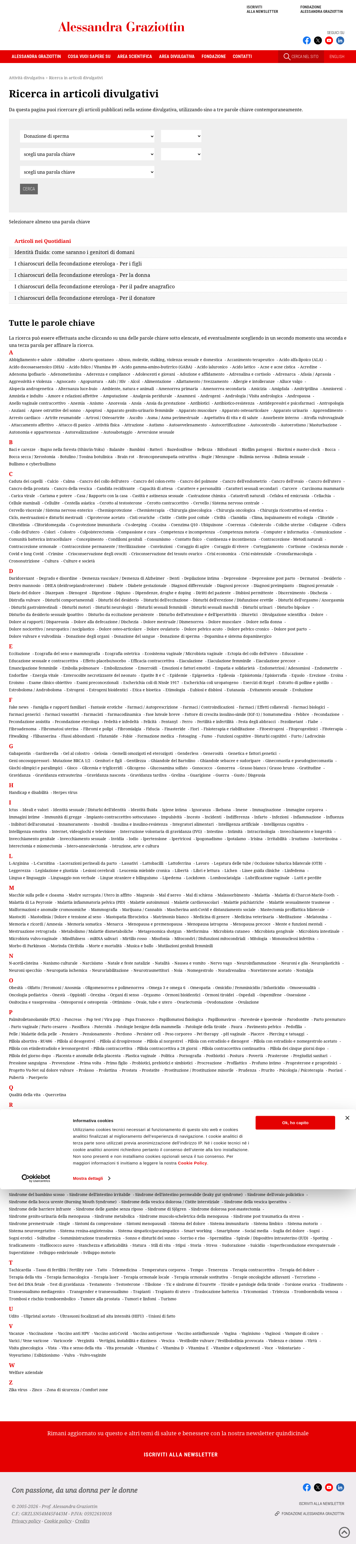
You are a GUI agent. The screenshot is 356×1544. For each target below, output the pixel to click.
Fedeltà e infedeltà (121, 721)
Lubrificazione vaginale (267, 877)
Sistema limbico (268, 1223)
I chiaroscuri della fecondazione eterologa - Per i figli (78, 263)
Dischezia (319, 592)
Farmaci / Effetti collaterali (263, 707)
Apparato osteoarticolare (245, 410)
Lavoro (202, 863)
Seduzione (58, 1172)
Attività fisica (107, 424)
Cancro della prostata (29, 488)
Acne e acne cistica (277, 366)
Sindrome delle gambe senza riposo (109, 1209)
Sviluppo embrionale (58, 1252)
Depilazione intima (201, 578)
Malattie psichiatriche (244, 902)
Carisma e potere (56, 495)
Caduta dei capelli (26, 481)
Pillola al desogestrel (76, 1041)
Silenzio (193, 1187)
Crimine (55, 553)
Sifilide (174, 1187)
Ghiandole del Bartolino (173, 760)
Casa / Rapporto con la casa (102, 495)
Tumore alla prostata (100, 1298)
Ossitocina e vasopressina (32, 1002)
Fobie (128, 736)
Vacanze (16, 1333)
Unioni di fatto (162, 1316)
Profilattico (237, 1062)
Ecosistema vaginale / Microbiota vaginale (184, 653)
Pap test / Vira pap (103, 1019)
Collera (339, 524)
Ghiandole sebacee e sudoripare (230, 760)
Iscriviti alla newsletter (262, 9)
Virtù (312, 1340)
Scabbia (16, 1165)
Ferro (187, 721)
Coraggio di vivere (231, 546)
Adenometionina (65, 374)
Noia (178, 970)
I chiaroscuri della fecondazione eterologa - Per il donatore (84, 297)
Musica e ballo (140, 945)
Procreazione (209, 1062)
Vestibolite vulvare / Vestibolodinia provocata (221, 1340)
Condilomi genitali (125, 539)
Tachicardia (20, 1269)
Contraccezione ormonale (33, 546)
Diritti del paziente (213, 592)
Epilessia (227, 675)
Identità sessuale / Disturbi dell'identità (89, 809)
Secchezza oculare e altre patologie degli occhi (259, 1165)
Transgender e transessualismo (99, 1291)
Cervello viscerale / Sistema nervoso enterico (51, 510)
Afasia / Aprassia (315, 374)
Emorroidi (147, 668)
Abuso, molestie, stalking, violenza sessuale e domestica (170, 359)
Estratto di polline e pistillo (304, 682)
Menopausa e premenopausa (155, 924)
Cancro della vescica (73, 488)
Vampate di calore (302, 1333)
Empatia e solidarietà (235, 668)
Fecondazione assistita (29, 721)
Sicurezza (154, 1187)
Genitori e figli (108, 760)
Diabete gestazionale (147, 585)
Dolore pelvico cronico (248, 629)
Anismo (96, 403)
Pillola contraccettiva (112, 1048)
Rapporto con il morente (297, 1112)
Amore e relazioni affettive (73, 395)
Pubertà (16, 1077)
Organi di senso (124, 994)
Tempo (196, 1269)
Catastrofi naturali (248, 495)
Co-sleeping (136, 524)
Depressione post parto (273, 578)
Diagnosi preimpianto (274, 585)
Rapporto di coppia (27, 1119)
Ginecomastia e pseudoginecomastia (299, 760)
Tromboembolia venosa (316, 1291)
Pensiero (70, 1033)
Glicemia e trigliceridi (102, 767)
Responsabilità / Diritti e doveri (270, 1126)
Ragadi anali (158, 1112)
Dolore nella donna (264, 621)
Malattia (262, 895)
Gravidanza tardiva (148, 775)
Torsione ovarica (300, 1284)
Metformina (197, 931)
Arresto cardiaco (24, 417)
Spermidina (221, 1238)
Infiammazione (307, 817)
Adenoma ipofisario (27, 374)
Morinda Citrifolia (67, 945)
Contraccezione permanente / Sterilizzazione (104, 546)
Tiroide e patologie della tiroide (250, 1284)
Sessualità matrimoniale (31, 1187)
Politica (167, 1055)
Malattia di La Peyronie (31, 902)
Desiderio (333, 578)
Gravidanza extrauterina (58, 775)
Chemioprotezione (115, 510)
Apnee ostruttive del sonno (55, 410)
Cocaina (159, 524)
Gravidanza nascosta (106, 775)
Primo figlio (116, 1062)
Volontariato (289, 1347)
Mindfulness (73, 938)
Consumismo (158, 539)
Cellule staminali (24, 503)
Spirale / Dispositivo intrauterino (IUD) (272, 1238)
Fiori (194, 728)
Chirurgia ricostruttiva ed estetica (291, 510)
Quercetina (55, 1094)
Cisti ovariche (142, 517)
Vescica (168, 1340)
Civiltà (220, 517)
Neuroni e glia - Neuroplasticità (310, 963)
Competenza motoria (239, 532)
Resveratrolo (316, 1126)
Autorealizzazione (82, 432)
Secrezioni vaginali (26, 1172)
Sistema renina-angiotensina (86, 1230)
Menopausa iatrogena (207, 924)
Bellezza (204, 449)
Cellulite (52, 503)
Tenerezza (218, 1269)
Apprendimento (328, 410)
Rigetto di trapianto (263, 1133)
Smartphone (228, 1230)
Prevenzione (63, 1062)
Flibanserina (44, 736)
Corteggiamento (268, 546)
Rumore (142, 1141)
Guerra (222, 775)
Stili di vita (161, 1245)
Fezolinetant (291, 721)
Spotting (320, 1238)
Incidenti (213, 817)
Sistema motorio (303, 1223)
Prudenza (247, 1070)
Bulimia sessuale (290, 456)
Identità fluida (144, 809)
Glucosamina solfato (168, 767)
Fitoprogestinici (303, 728)
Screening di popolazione (106, 1165)
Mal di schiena (199, 895)
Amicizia (259, 388)
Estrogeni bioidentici (108, 689)
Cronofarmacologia (295, 553)
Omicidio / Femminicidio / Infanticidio (250, 987)
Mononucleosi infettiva (293, 938)
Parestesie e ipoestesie (261, 1019)
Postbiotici (215, 1055)
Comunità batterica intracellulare (40, 539)
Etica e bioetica (146, 689)
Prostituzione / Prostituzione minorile (199, 1070)
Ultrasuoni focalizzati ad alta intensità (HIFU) (102, 1316)
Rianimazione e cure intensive (68, 1133)
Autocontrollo (263, 424)
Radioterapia (98, 1112)
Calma (69, 481)
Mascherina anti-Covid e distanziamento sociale (211, 909)
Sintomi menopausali (146, 1223)
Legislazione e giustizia (56, 870)
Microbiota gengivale (274, 931)
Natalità (162, 963)
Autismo (156, 424)
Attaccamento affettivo (32, 424)
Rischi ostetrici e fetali (306, 1133)
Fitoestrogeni (271, 728)
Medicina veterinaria (254, 916)
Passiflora (81, 1026)
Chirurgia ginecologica (190, 510)
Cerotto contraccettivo (168, 503)
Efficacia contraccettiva (152, 660)
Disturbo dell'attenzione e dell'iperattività (198, 614)
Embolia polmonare (80, 668)
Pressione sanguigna (28, 1062)
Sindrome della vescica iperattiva (255, 1201)
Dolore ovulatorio (163, 629)
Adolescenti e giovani (155, 374)
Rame (180, 1112)
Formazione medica (155, 736)
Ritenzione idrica (98, 1141)
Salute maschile (254, 1158)
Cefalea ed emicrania (289, 495)
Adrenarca (285, 374)
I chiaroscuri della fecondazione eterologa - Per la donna (82, 275)
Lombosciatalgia (225, 877)
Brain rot (125, 456)
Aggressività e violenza (30, 381)
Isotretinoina (326, 838)
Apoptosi (93, 410)
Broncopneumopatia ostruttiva (168, 456)
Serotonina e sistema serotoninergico (187, 1180)
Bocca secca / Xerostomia (32, 456)
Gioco (72, 767)
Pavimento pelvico (264, 1026)
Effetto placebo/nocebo (104, 660)
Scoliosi (71, 1165)
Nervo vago (221, 963)
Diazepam (54, 592)
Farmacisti (93, 714)
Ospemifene (270, 994)
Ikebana (223, 809)
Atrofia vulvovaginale (324, 417)
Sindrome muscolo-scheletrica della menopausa (184, 1216)
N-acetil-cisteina (23, 963)
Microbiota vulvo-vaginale (33, 938)
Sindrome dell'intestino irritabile (99, 1194)
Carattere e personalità (199, 488)
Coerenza (237, 524)
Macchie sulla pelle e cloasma (36, 895)
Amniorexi (332, 388)
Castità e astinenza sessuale (158, 495)
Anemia (77, 403)
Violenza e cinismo (285, 1340)
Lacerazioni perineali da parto (88, 863)
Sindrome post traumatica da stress (266, 1216)
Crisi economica (221, 553)
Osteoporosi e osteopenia (84, 1002)
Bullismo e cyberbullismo (32, 464)
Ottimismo (121, 1002)
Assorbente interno (281, 417)
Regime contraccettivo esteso (118, 1126)
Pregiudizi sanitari (310, 1055)
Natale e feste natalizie (129, 963)
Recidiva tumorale (69, 1126)
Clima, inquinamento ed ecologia (282, 517)
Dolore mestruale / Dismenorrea (173, 621)
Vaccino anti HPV (73, 1333)
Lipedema (171, 877)
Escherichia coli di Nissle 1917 (151, 682)
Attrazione (134, 424)
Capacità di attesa (156, 488)
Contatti (242, 56)
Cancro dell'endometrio (244, 481)
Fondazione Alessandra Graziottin (321, 9)
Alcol (135, 381)
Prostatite (151, 1070)
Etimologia (175, 689)
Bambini (137, 449)
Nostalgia (304, 970)
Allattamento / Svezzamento (202, 381)
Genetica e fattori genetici (252, 753)
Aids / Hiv (117, 381)
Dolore (317, 614)
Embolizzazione (118, 668)
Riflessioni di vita (225, 1133)
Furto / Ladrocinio (308, 736)
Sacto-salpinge (74, 1158)
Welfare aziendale (26, 1372)
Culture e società (79, 561)
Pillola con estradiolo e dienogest (218, 1041)
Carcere (289, 488)
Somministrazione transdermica (91, 1238)
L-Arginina (19, 863)
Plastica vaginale (140, 1055)
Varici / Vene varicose (29, 1340)
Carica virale (23, 495)
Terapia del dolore (297, 1269)
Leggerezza (20, 870)
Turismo (168, 1298)
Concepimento (89, 539)
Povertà (256, 1055)
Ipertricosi (181, 838)
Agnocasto (66, 381)
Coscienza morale (327, 546)
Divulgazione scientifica (284, 614)
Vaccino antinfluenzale (198, 1333)
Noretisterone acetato (271, 970)
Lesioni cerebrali (99, 870)
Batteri (156, 449)
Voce (268, 1347)
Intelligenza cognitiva (284, 824)
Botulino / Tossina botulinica (86, 456)
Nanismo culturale (60, 963)
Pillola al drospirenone (121, 1041)
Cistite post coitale (192, 517)
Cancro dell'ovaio (287, 481)
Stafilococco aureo (57, 1245)
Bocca (330, 449)
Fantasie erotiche (107, 707)
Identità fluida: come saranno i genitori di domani (74, 252)
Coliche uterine (290, 524)
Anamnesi (186, 395)
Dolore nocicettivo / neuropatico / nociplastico (51, 629)
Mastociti (17, 916)
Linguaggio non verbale (73, 877)
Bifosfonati (227, 449)
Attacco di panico (74, 424)
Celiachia (322, 495)
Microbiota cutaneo (231, 931)
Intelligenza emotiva (28, 831)
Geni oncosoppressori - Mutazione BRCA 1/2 (49, 760)
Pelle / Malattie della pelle (33, 1033)
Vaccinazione (41, 1333)
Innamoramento (74, 824)
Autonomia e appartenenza (34, 432)
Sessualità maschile (319, 1180)
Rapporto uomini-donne (224, 1119)
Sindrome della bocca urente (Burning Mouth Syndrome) (63, 1201)
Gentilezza (136, 760)
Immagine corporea (304, 809)
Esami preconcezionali (97, 682)
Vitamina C (148, 1347)
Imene (242, 809)
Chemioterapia (151, 510)
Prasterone (278, 1055)
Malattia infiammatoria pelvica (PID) (91, 902)
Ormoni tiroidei (219, 994)
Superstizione (21, 1252)
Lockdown (196, 877)
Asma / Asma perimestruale (173, 417)
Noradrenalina (232, 970)
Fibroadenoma (22, 728)
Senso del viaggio (325, 1172)
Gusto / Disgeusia (249, 775)
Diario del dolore (25, 592)
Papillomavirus (222, 1019)
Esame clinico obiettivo (50, 682)
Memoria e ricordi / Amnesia (36, 924)
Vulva (69, 1355)
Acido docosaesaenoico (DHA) (36, 366)
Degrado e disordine (58, 578)
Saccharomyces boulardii (32, 1158)
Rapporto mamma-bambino (75, 1119)
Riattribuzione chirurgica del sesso (133, 1133)
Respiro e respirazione (215, 1126)
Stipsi (180, 1245)
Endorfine (18, 675)
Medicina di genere (211, 916)
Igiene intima (174, 809)
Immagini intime (24, 817)
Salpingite (101, 1158)
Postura (237, 1055)
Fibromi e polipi (98, 728)
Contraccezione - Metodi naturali (291, 539)
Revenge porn (22, 1133)
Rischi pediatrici (24, 1141)
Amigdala (280, 388)
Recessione (294, 1119)
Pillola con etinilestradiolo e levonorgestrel (49, 1048)
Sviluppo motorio (99, 1252)
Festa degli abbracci (257, 721)
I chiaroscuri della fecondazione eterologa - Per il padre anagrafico (94, 286)
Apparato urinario (290, 410)
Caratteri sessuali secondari (252, 488)
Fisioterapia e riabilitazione (229, 728)
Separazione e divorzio (126, 1180)
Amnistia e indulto (26, 395)
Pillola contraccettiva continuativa (233, 1048)
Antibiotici (199, 403)
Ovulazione (248, 1002)
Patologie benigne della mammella (148, 1026)
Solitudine (46, 1238)
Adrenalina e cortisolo (250, 374)
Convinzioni (161, 546)
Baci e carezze (22, 449)
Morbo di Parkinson (27, 945)
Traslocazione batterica (217, 1291)
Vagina (230, 1333)
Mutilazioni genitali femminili (185, 945)
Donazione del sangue (134, 636)
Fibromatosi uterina (59, 728)
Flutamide (108, 736)
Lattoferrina (179, 863)
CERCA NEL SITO (301, 56)
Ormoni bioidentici (182, 994)
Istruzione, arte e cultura (135, 846)
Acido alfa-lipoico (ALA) (301, 359)
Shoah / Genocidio (123, 1187)
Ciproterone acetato (106, 517)
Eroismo (16, 682)
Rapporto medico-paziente (130, 1119)
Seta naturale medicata (80, 1187)
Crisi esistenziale (256, 553)
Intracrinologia (261, 831)
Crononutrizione (24, 561)
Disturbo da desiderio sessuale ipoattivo (46, 614)
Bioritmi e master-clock (298, 449)
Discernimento (291, 592)
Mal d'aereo (170, 895)
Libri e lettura (206, 870)
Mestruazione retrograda (32, 931)
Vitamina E (198, 1347)
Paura (236, 1026)
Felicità (150, 721)
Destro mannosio (24, 585)
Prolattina (108, 1070)
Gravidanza (20, 775)
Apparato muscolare (198, 410)
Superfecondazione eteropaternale (303, 1245)
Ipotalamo (236, 838)
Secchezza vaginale (325, 1165)
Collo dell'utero (25, 532)
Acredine (308, 366)
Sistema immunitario (229, 1223)
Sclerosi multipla (44, 1165)
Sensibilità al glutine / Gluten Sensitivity (226, 1172)
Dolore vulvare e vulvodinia (35, 636)
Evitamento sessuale (269, 689)
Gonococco (202, 767)
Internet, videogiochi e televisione (83, 831)
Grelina (178, 775)
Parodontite (298, 1019)
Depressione (235, 578)
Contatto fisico (188, 539)
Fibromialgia (129, 728)
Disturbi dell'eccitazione (166, 600)
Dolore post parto (290, 629)
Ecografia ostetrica (122, 653)
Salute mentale (287, 1158)
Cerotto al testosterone (121, 503)
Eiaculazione (191, 660)
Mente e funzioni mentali (298, 924)
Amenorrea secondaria (224, 388)
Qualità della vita (25, 1094)
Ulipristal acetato (39, 1316)
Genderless (187, 753)
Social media (256, 1230)
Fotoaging (188, 736)
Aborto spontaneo (97, 359)
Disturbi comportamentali (69, 600)
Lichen (230, 870)
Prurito (268, 1070)
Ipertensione (155, 838)
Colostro (67, 532)
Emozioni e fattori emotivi (186, 668)
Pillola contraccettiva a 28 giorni (167, 1048)
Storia (195, 1245)
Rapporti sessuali (206, 1112)
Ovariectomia (189, 1002)
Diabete (116, 585)
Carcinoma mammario (323, 488)
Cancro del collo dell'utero (104, 481)
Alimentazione (157, 381)
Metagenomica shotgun (160, 931)
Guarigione (200, 775)
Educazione (293, 653)
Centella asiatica (80, 503)
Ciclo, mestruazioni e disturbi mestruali (46, 517)
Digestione (101, 592)
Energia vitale (46, 675)
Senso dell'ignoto (24, 1180)
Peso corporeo (178, 1033)
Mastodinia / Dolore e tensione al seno (65, 916)
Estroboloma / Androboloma (35, 689)
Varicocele (63, 1340)
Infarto (260, 817)
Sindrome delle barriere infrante (40, 1209)
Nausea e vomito (190, 963)
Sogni (314, 1230)
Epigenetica (203, 675)
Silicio (210, 1187)
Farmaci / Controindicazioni (208, 707)
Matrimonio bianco (171, 916)
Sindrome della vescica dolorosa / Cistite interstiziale (170, 1201)
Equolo (298, 675)
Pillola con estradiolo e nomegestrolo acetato (295, 1041)
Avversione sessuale (155, 432)
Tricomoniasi (255, 1291)
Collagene (318, 524)
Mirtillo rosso (134, 938)
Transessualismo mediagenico (37, 1291)
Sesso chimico (240, 1180)
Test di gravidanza (67, 1284)
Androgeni (210, 395)
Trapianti (141, 1291)
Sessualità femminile (277, 1180)
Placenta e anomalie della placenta (88, 1055)
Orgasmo (152, 994)
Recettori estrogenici (28, 1126)
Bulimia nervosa (254, 456)
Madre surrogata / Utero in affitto (100, 895)
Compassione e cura (137, 532)
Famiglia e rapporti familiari (59, 707)
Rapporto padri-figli (178, 1119)
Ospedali (247, 994)
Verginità (85, 1340)
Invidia (117, 838)
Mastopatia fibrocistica (127, 916)
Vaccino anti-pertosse (152, 1333)
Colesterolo (260, 524)
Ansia (136, 403)
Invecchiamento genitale (32, 838)
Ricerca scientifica (187, 1133)
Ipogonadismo (209, 838)
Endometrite (326, 668)
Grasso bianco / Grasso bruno (267, 767)
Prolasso (86, 1070)
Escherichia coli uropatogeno (211, 682)
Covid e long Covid (26, 553)
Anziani (18, 410)
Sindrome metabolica (115, 1216)
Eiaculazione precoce (276, 660)
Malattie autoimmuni (149, 902)
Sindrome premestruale (31, 1223)
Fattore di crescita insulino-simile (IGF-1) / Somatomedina (238, 714)
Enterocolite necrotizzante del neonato (99, 675)
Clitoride (326, 517)
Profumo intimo (266, 1062)
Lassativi (130, 863)
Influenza (335, 817)
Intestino (215, 831)
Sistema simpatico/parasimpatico (148, 1230)
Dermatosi (309, 578)
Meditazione (290, 916)
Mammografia (104, 909)
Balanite (117, 449)
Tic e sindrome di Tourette (191, 1284)
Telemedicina (124, 1269)
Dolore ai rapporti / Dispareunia (39, 621)
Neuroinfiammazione (256, 963)
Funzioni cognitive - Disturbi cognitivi (251, 736)
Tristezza (280, 1291)
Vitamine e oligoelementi (236, 1347)
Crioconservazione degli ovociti (97, 553)
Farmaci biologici (309, 707)
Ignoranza (201, 809)
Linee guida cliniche (261, 870)
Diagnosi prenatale (316, 585)
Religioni (158, 1126)
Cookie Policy (192, 1517)
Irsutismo (300, 838)
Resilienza (180, 1126)
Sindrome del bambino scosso (37, 1194)
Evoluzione (302, 689)
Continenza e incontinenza (231, 539)
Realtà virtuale (265, 1119)
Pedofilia (294, 1026)
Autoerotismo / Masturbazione (309, 424)
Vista (52, 1347)
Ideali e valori (35, 809)
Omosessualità (303, 987)
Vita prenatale (120, 1347)
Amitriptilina (306, 388)
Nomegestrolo (200, 970)
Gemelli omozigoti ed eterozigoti (142, 753)
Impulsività (171, 817)
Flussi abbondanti (77, 736)
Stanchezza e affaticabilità (103, 1245)
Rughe (125, 1141)
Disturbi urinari (257, 607)
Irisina (257, 838)
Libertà (182, 870)
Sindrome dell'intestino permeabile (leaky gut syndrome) (189, 1194)
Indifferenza (237, 817)
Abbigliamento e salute (30, 359)
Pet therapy (208, 1033)
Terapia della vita (25, 1277)
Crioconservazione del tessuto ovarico (166, 553)
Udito (14, 1316)
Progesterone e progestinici (311, 1062)
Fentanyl (169, 721)
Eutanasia (236, 689)
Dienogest (78, 592)
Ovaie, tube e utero (154, 1002)
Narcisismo (92, 963)
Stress (211, 1245)
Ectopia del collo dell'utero (252, 653)
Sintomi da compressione (98, 1223)
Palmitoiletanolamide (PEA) (34, 1019)
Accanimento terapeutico (250, 359)
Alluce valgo (291, 381)
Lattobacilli (152, 863)
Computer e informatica (286, 532)
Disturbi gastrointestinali (34, 607)
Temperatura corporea (164, 1269)
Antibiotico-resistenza (234, 403)
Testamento (100, 1284)
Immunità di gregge (63, 817)
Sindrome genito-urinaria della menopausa (49, 1216)
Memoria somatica (84, 924)
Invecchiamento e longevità (306, 831)
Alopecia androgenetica (31, 388)
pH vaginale (234, 1033)
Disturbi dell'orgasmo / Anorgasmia (311, 600)
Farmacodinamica (124, 714)
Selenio (80, 1172)
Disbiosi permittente (254, 592)
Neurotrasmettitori (151, 970)
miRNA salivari (104, 938)
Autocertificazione (228, 424)
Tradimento (332, 1284)
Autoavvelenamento (188, 424)
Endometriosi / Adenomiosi (284, 668)
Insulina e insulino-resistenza (140, 824)
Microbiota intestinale (319, 931)
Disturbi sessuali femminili (162, 607)
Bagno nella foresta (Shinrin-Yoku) (72, 449)
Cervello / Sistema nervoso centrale (226, 503)
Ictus (13, 809)
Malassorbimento (233, 895)
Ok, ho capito (295, 1477)
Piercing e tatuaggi (286, 1033)
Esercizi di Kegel (258, 682)
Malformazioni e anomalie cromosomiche (47, 909)
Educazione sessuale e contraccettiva (43, 660)
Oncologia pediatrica (28, 994)
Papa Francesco (139, 1019)
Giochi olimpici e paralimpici (35, 767)
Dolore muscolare (224, 621)
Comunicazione (327, 532)
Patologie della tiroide (206, 1026)
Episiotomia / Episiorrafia (263, 675)
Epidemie (178, 675)
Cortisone (297, 546)
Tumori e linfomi (140, 1298)
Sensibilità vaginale (286, 1172)
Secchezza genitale (193, 1165)
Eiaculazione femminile (229, 660)
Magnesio (145, 895)
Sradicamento (22, 1245)
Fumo (207, 736)
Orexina (97, 994)
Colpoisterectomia (97, 532)
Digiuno (123, 592)
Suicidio (257, 1245)
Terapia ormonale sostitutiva (201, 1277)
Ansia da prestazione (166, 403)
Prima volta (90, 1062)
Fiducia (153, 728)
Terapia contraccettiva (254, 1269)
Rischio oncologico (61, 1141)
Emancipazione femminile (33, 668)
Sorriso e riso (192, 1238)
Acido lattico (243, 366)
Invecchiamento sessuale (83, 838)
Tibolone (153, 1284)
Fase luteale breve (163, 714)
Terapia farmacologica (68, 1277)
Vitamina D (173, 1347)
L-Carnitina (44, 863)
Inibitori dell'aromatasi (32, 824)
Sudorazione (234, 1245)
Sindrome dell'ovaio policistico (275, 1194)
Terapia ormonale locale (146, 1277)
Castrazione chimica (207, 495)
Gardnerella (47, 753)
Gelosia (101, 753)
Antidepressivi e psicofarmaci (287, 403)
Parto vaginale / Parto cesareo (39, 1026)
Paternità (103, 1026)
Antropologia (331, 403)
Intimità (235, 831)
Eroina (337, 675)
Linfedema (295, 870)
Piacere (257, 1033)
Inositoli (101, 824)
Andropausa (298, 395)
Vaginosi (272, 1333)
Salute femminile (219, 1158)
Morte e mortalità (105, 945)
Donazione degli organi (87, 636)
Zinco (37, 1389)
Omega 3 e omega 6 (167, 987)
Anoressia (117, 403)
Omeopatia (200, 987)
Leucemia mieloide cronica (144, 870)
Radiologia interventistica (57, 1112)
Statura (139, 1245)
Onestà (58, 994)
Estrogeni (75, 689)
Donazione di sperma (180, 636)
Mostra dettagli (88, 1533)
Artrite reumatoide (63, 417)
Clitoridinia (19, 524)
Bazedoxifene (179, 449)
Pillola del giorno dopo (30, 1055)
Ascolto (136, 417)
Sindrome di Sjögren (167, 1209)
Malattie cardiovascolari (196, 902)
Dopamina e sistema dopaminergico (237, 636)
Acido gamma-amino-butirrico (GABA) (156, 366)
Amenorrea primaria (178, 388)
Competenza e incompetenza (188, 532)
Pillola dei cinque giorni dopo (297, 1048)
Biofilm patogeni (257, 449)
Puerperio (38, 1077)
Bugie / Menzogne (218, 456)
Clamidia (239, 517)
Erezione (317, 675)
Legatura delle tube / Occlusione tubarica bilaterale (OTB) (268, 863)
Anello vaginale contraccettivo (37, 403)
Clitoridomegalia (49, 524)
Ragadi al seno (128, 1112)
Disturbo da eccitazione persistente (121, 614)
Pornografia (190, 1055)
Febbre (302, 714)
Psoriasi (335, 1070)
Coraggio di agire (193, 546)
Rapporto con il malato (247, 1112)
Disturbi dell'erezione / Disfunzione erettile (233, 600)
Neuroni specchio (25, 970)
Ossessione (296, 994)
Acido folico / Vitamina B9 (93, 366)
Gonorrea (226, 767)
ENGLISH (337, 56)
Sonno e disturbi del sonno (150, 1238)
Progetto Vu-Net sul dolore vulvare (41, 1070)
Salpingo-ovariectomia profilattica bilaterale (157, 1158)
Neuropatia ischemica (66, 970)
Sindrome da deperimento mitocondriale (258, 1187)
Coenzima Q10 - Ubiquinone (197, 524)
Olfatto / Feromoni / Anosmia (54, 987)
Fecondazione (327, 714)
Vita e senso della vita (81, 1347)
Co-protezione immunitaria (95, 524)
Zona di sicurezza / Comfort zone (77, 1389)
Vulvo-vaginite (93, 1355)
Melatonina (317, 916)
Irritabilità (277, 838)
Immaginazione (266, 809)
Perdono (124, 1033)
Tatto (102, 1269)
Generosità (213, 753)
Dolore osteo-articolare (120, 629)
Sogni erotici (20, 1238)
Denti (174, 578)
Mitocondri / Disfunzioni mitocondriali (209, 938)
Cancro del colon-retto (154, 481)
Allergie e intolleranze (254, 381)
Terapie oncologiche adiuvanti (261, 1277)
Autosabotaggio (117, 432)
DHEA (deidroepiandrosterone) (74, 585)
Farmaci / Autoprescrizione (152, 707)
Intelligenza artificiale (238, 824)
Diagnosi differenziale (191, 585)
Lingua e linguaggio (27, 877)
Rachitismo (19, 1112)
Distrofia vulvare (24, 600)
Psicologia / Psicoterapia (301, 1070)
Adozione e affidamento (202, 374)
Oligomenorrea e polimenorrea (114, 987)
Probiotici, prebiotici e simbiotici (162, 1062)
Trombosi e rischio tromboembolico (42, 1298)
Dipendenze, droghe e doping (163, 592)
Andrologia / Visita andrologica (254, 395)
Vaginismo (250, 1333)
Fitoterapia (332, 728)
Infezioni (280, 817)
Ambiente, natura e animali (128, 388)
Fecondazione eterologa (77, 721)
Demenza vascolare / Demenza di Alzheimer (123, 578)
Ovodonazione (220, 1002)
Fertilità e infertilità (215, 721)
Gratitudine (310, 767)
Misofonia (161, 938)
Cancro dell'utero (324, 481)
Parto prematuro (329, 1019)
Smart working (198, 1230)
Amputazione (115, 395)
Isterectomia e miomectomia (35, 846)
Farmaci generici (24, 714)
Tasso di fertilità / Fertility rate (64, 1269)
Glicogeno (136, 767)
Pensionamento (97, 1033)
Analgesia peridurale (152, 395)
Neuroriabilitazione (110, 970)
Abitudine (66, 359)
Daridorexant (21, 578)
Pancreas (73, 1019)
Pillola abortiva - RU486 (30, 1041)
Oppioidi (78, 994)
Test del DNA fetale (27, 1284)
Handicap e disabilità (28, 792)
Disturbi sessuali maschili (214, 607)
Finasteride (175, 728)
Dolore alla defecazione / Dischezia (106, 621)
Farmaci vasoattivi (62, 714)
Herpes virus (65, 792)
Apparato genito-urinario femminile (140, 410)
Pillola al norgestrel (165, 1041)
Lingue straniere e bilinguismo (129, 877)
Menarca (115, 924)
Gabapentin (20, 753)
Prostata (129, 1070)
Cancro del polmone (199, 481)
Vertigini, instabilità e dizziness (128, 1340)
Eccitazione (19, 653)
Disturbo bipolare (293, 607)
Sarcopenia (316, 1158)
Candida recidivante (116, 488)
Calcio (52, 481)
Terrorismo (305, 1277)
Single (64, 1223)
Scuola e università (152, 1165)
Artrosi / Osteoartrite (105, 417)
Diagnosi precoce (233, 585)
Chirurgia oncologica (235, 510)
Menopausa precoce (252, 924)
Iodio (133, 838)
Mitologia (258, 938)
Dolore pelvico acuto (203, 629)
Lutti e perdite (308, 877)
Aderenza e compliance (108, 374)
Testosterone (128, 1284)
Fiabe (313, 721)
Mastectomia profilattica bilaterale (292, 909)
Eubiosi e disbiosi (206, 689)
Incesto (193, 817)
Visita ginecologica (26, 1347)
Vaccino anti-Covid (111, 1333)
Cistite (165, 517)
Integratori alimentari (193, 824)
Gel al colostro (76, 753)
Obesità (16, 987)
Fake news (18, 707)
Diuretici (249, 614)
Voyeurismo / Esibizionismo (34, 1355)
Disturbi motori (76, 607)
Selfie (97, 1172)
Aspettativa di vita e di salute (231, 417)
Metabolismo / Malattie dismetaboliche (97, 931)
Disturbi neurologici (114, 607)
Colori (49, 532)
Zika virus (18, 1389)
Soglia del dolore (289, 1230)
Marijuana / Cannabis (142, 909)
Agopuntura (91, 381)
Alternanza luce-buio (77, 388)
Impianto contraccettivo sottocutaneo (121, 817)
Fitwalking (18, 736)
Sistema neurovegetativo (32, 1230)
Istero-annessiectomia (87, 846)
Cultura (51, 561)
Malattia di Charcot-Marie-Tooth (305, 895)
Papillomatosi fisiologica (181, 1019)
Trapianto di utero (172, 1291)
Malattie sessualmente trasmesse (299, 902)
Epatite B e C (153, 675)
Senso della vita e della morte (72, 1180)
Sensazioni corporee (165, 1172)
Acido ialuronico (212, 366)
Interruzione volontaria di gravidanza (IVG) (161, 831)
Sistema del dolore (187, 1223)
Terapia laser (106, 1277)
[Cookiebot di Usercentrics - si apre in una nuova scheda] (36, 1533)
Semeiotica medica (124, 1172)
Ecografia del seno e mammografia (67, 653)
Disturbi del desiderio (118, 600)
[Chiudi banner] (347, 1473)
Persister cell (148, 1033)
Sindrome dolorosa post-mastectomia (225, 1209)
